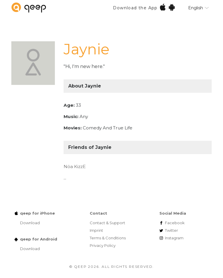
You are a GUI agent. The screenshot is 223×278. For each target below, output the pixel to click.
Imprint (96, 230)
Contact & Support (107, 222)
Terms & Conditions (108, 238)
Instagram (174, 238)
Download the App (144, 7)
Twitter (171, 230)
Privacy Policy (103, 245)
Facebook (175, 222)
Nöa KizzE (75, 166)
